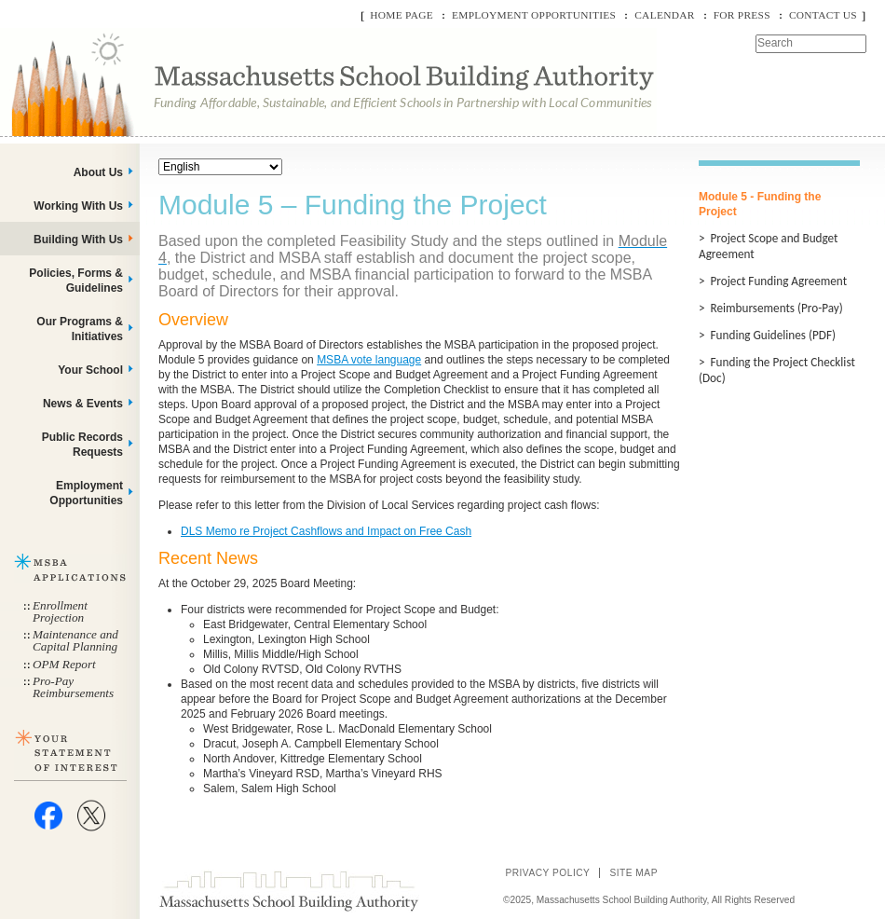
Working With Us (78, 206)
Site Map (633, 873)
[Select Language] (220, 166)
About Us (98, 172)
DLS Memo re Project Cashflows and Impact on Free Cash (326, 531)
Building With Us (78, 239)
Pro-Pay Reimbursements (73, 687)
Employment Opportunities (534, 15)
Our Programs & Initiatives (79, 329)
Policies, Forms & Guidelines (76, 281)
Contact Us (823, 15)
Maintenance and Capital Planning (75, 640)
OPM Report (64, 664)
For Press (742, 15)
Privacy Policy (547, 873)
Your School (90, 370)
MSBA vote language (369, 359)
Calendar (664, 15)
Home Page (401, 15)
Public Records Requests (82, 445)
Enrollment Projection (60, 611)
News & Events (83, 403)
